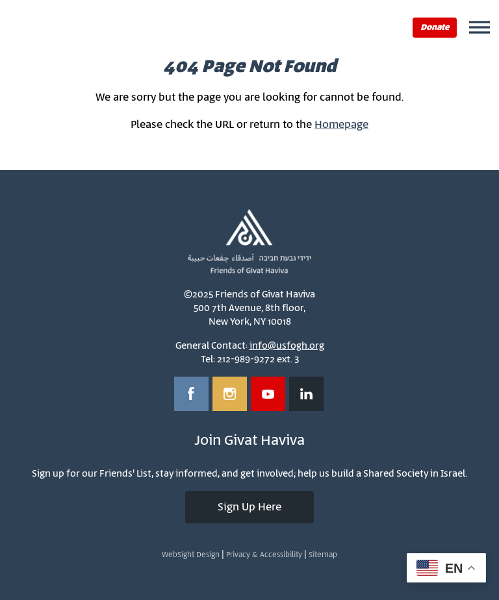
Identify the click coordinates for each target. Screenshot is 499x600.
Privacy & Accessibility (264, 554)
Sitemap (323, 554)
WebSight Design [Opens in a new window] (191, 554)
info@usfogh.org (287, 346)
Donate (434, 27)
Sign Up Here (249, 507)
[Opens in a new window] (191, 394)
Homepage (341, 124)
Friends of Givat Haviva (63, 27)
